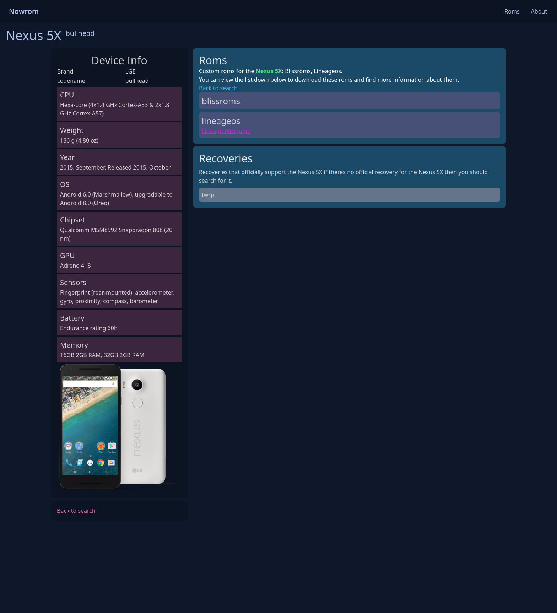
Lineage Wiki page (226, 131)
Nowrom (24, 11)
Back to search (76, 511)
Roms (511, 11)
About (539, 11)
